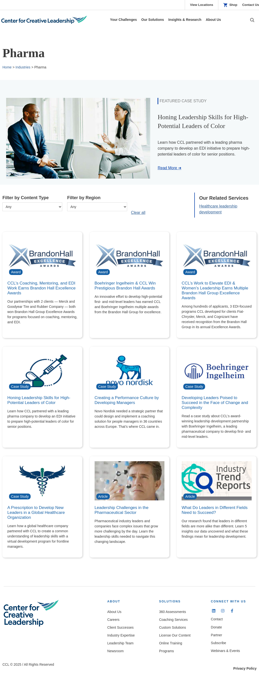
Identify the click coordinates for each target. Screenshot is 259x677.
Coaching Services (173, 620)
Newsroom (115, 651)
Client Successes (120, 627)
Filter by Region (83, 197)
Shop (233, 5)
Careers (113, 620)
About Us (114, 612)
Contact (217, 619)
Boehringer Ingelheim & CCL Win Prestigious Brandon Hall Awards (125, 285)
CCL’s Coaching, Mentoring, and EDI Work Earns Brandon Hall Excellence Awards (41, 288)
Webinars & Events (225, 651)
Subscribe (218, 643)
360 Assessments (172, 612)
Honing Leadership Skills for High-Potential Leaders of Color (38, 400)
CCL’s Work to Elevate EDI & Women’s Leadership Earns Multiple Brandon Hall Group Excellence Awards (215, 290)
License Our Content (174, 635)
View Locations (201, 5)
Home (7, 67)
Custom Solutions (172, 627)
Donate (216, 627)
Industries (22, 67)
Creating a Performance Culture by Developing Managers (127, 400)
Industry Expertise (121, 635)
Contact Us (250, 5)
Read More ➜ (169, 168)
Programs (166, 651)
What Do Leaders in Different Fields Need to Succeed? (214, 510)
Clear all (138, 212)
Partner (216, 635)
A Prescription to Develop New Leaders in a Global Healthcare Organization (36, 512)
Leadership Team (120, 643)
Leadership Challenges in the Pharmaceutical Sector (121, 510)
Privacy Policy (245, 668)
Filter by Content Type (25, 197)
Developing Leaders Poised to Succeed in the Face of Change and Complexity (215, 402)
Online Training (170, 643)
